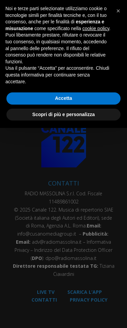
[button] (118, 10)
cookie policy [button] (95, 28)
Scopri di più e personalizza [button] (63, 114)
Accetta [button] (63, 98)
